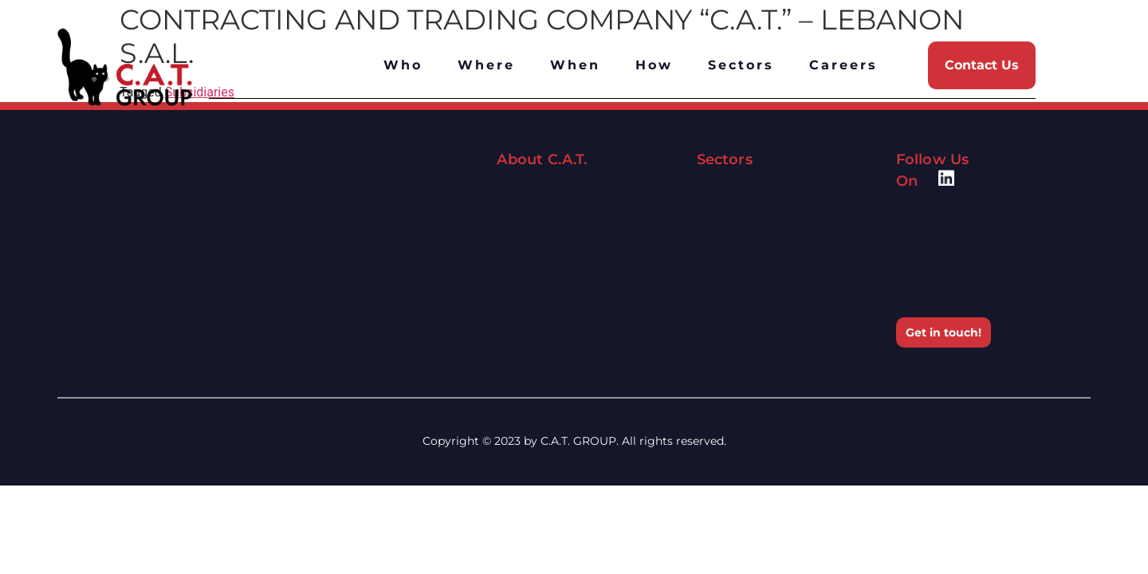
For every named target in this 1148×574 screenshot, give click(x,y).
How (654, 65)
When (575, 65)
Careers (843, 65)
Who (403, 65)
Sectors (741, 65)
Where (486, 65)
